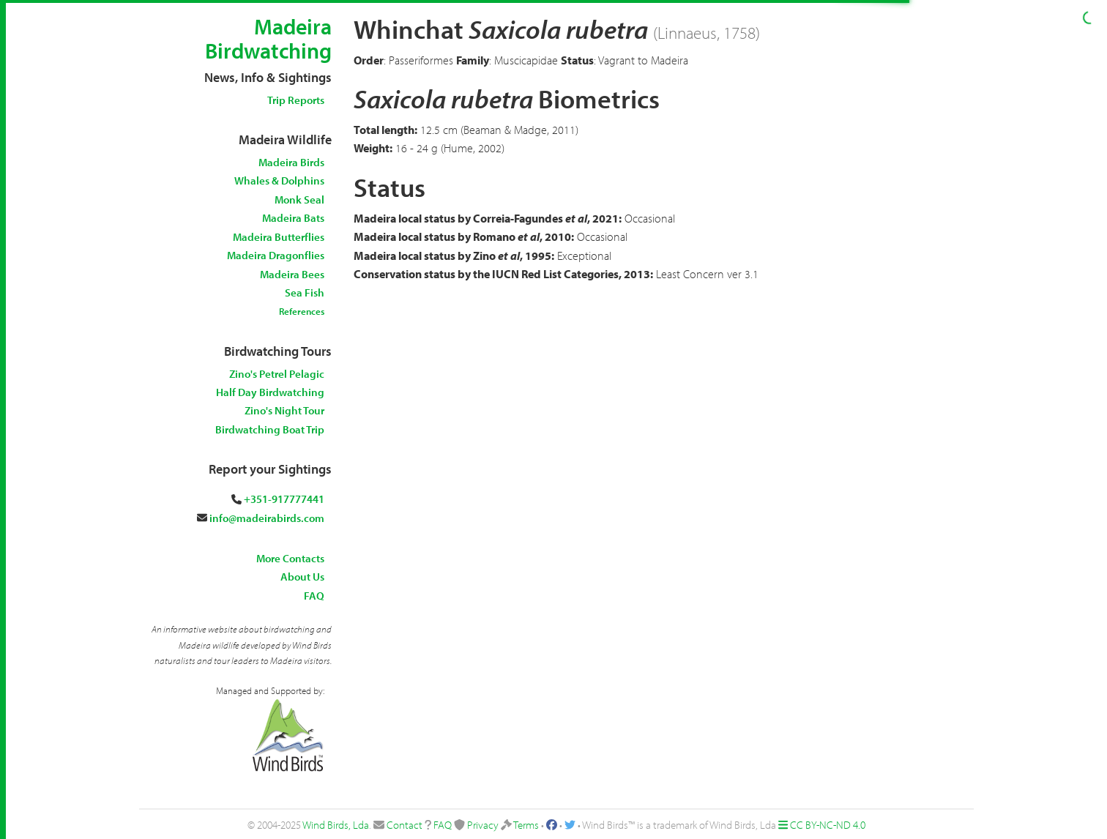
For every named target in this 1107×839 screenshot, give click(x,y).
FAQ (314, 596)
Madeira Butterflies (278, 237)
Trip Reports (295, 100)
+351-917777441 (284, 499)
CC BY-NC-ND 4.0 (827, 825)
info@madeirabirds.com (266, 518)
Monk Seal (299, 199)
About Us (302, 576)
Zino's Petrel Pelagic (276, 374)
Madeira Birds (291, 162)
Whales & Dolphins (279, 180)
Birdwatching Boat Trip (269, 429)
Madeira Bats (293, 218)
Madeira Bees (292, 274)
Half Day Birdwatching (270, 392)
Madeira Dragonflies (275, 255)
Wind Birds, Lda (335, 825)
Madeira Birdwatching (268, 38)
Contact (404, 825)
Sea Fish (304, 292)
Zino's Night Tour (284, 410)
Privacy (483, 825)
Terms (526, 825)
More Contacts (290, 558)
